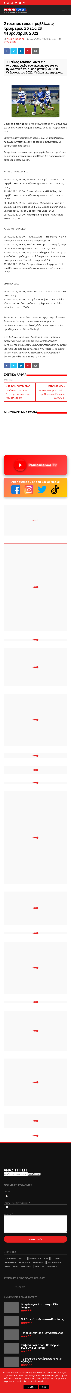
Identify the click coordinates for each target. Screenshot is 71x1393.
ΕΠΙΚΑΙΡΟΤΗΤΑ (35, 1258)
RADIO (15, 1266)
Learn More (31, 1387)
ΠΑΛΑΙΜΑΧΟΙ (52, 1266)
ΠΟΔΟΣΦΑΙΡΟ (10, 1258)
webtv (7, 1266)
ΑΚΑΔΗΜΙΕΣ (56, 1258)
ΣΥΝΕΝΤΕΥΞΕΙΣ (38, 1262)
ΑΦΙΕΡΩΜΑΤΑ (24, 1262)
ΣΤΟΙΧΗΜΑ (10, 42)
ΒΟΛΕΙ (46, 1258)
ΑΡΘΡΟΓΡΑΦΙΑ (10, 1262)
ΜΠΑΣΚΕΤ (22, 1258)
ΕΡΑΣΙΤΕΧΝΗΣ (26, 1266)
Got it (43, 1387)
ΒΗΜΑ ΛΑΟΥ (39, 1266)
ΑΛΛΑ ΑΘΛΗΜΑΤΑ (54, 1262)
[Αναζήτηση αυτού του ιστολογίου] (16, 1174)
